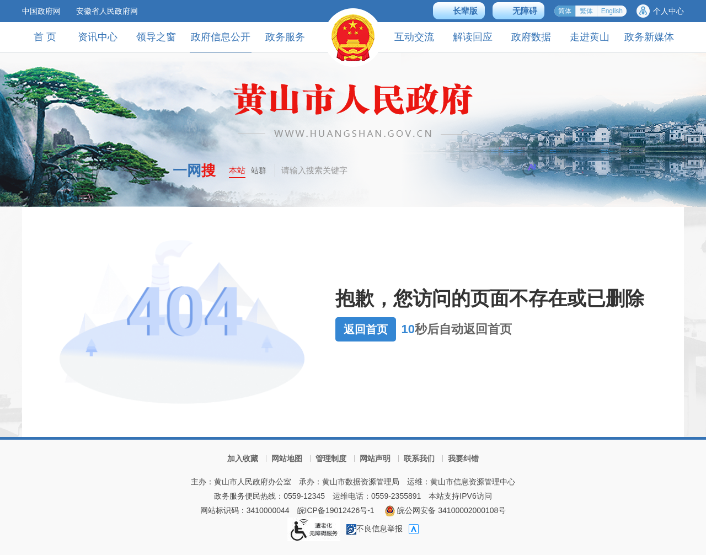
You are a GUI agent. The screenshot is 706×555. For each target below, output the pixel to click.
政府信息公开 (220, 41)
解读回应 (473, 36)
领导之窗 (156, 36)
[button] (459, 10)
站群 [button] (258, 170)
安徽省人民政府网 (107, 11)
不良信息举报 (374, 528)
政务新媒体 (649, 36)
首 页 (45, 36)
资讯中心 (97, 36)
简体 (564, 11)
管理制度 (330, 458)
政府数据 (531, 36)
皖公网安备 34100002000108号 (445, 510)
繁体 (586, 11)
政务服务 (285, 36)
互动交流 (414, 36)
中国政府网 (41, 11)
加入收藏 (242, 458)
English (612, 11)
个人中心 (668, 11)
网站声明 (375, 458)
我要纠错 (463, 458)
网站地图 (286, 458)
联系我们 (419, 458)
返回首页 (366, 329)
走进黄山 (589, 36)
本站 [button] (237, 170)
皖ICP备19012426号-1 (336, 510)
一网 (194, 170)
